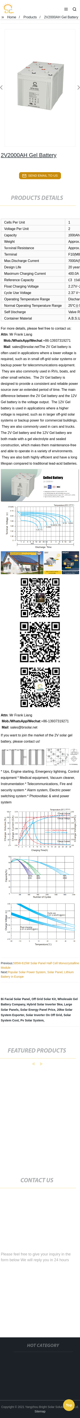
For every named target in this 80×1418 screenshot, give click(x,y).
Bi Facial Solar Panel (15, 999)
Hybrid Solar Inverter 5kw (44, 1004)
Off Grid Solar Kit (44, 999)
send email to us (40, 176)
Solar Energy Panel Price (37, 1009)
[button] (66, 9)
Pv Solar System (32, 1020)
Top (69, 1405)
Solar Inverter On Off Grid (44, 1015)
